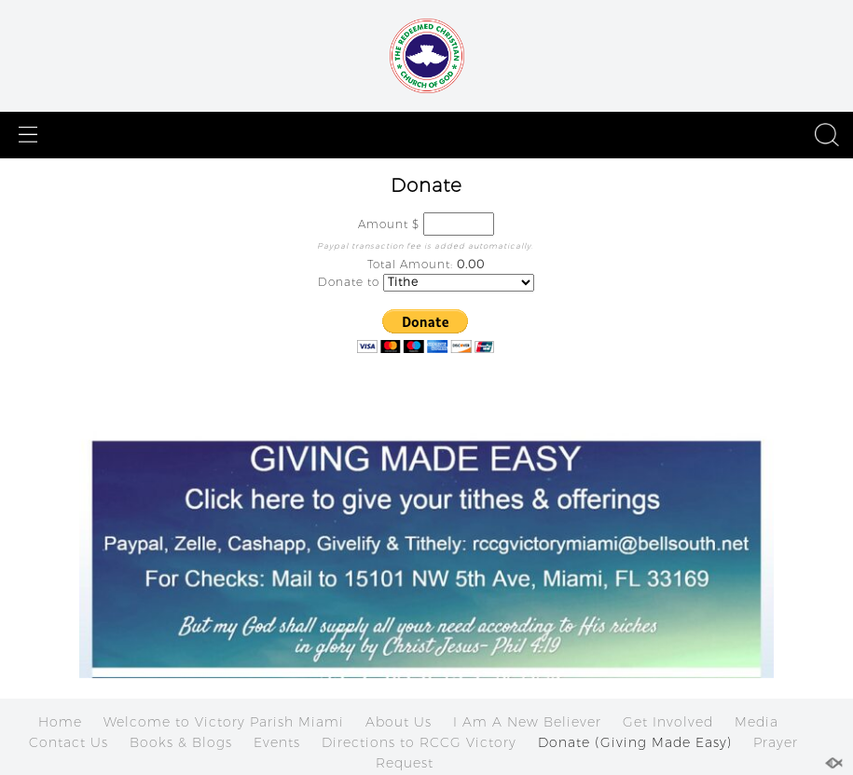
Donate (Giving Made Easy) (635, 742)
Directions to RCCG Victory (419, 742)
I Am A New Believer (527, 722)
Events (277, 742)
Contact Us (68, 742)
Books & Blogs (181, 742)
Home (60, 722)
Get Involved (668, 722)
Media (756, 722)
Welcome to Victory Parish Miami (223, 722)
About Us (398, 722)
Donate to (348, 282)
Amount (383, 224)
